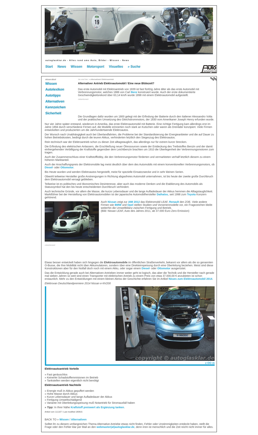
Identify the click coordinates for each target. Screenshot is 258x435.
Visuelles (116, 67)
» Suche (134, 67)
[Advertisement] (100, 107)
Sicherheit (53, 113)
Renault (174, 201)
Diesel (49, 167)
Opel (130, 204)
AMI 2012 (134, 201)
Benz (134, 92)
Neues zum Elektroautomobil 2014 (190, 278)
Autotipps (53, 95)
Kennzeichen (55, 107)
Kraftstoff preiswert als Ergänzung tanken (97, 407)
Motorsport (95, 67)
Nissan (112, 201)
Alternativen (54, 101)
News (61, 67)
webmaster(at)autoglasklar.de (115, 426)
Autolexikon (54, 89)
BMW (118, 204)
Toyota (191, 194)
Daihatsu (162, 194)
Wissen (76, 67)
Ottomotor (66, 167)
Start (49, 67)
